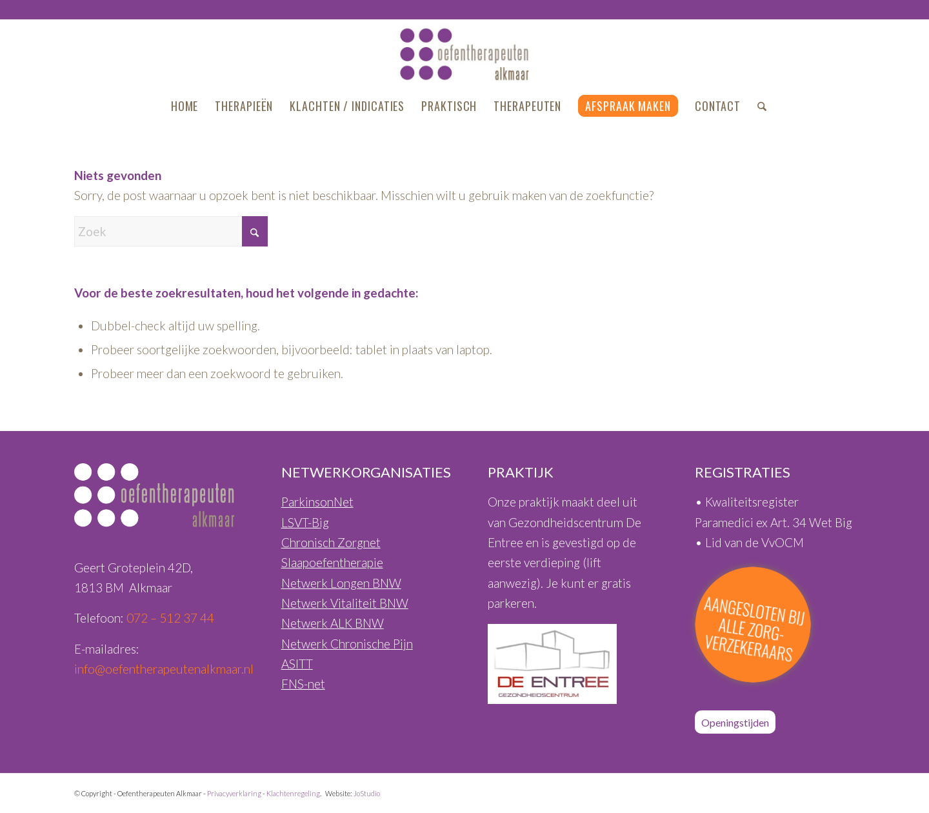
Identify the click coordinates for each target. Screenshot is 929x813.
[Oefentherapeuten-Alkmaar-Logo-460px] (465, 54)
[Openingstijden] (735, 722)
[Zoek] (757, 106)
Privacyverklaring (234, 793)
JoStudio (367, 793)
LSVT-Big (305, 522)
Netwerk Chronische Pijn (347, 643)
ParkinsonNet (317, 501)
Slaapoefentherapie (332, 562)
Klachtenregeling (293, 793)
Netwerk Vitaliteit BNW (344, 603)
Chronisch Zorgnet (331, 542)
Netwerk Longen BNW (341, 583)
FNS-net (303, 683)
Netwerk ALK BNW (332, 623)
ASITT (297, 663)
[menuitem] (185, 106)
